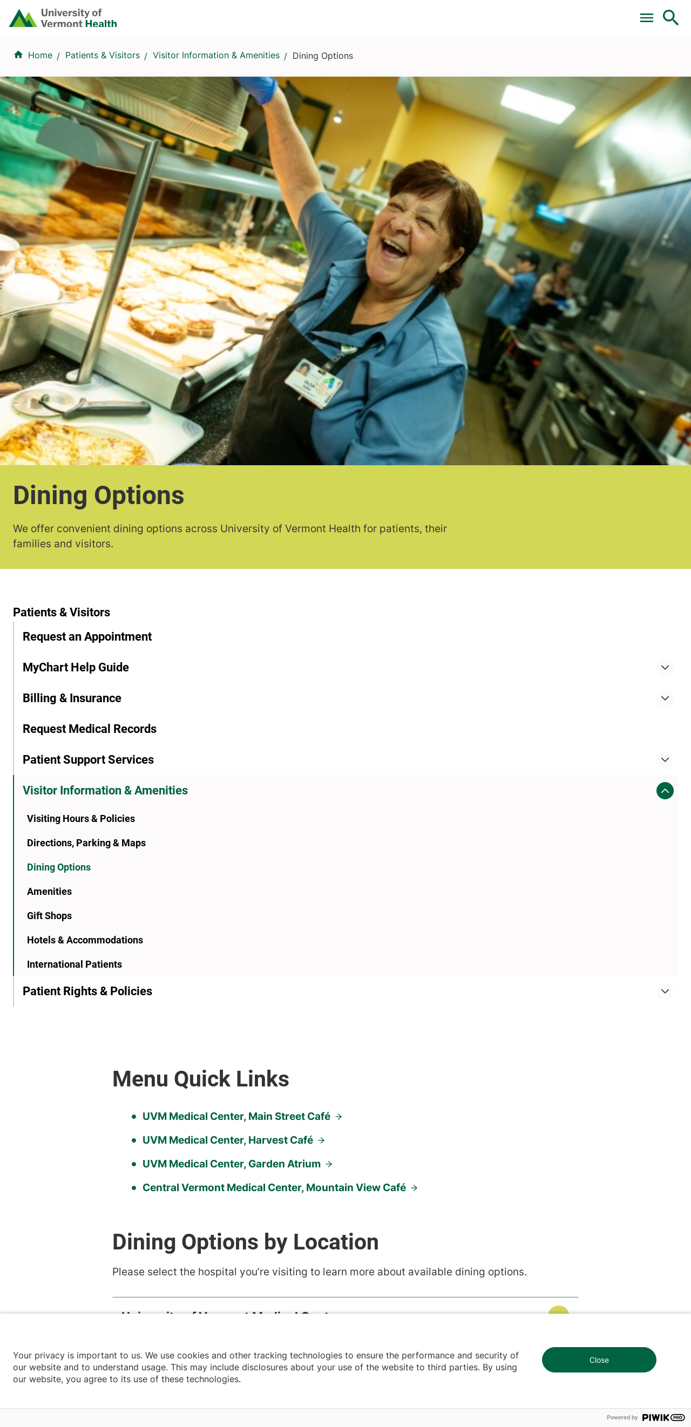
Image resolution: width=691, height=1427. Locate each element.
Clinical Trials (259, 12)
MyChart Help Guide (76, 418)
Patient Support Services (88, 510)
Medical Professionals (396, 1035)
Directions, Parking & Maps (86, 611)
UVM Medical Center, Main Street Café (374, 411)
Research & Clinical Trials (239, 976)
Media (364, 1054)
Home (40, 119)
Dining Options (59, 635)
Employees (374, 1074)
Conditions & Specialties (343, 66)
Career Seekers (383, 1015)
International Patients (74, 732)
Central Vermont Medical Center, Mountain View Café (411, 483)
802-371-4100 (385, 1253)
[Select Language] (561, 12)
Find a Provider (247, 66)
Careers (494, 12)
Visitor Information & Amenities (216, 119)
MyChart (651, 12)
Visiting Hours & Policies (81, 587)
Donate (444, 12)
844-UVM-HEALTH (80, 1042)
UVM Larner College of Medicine (254, 996)
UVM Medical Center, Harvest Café (365, 435)
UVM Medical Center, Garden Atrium (369, 459)
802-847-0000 (43, 1266)
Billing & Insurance (72, 449)
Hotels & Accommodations (85, 708)
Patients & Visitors (500, 66)
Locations (427, 66)
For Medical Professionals (357, 12)
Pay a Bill (193, 12)
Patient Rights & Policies (87, 759)
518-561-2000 (557, 1266)
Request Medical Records (90, 479)
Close (599, 1359)
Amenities (49, 659)
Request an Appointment (87, 387)
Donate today (566, 1062)
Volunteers (373, 996)
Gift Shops (49, 684)
